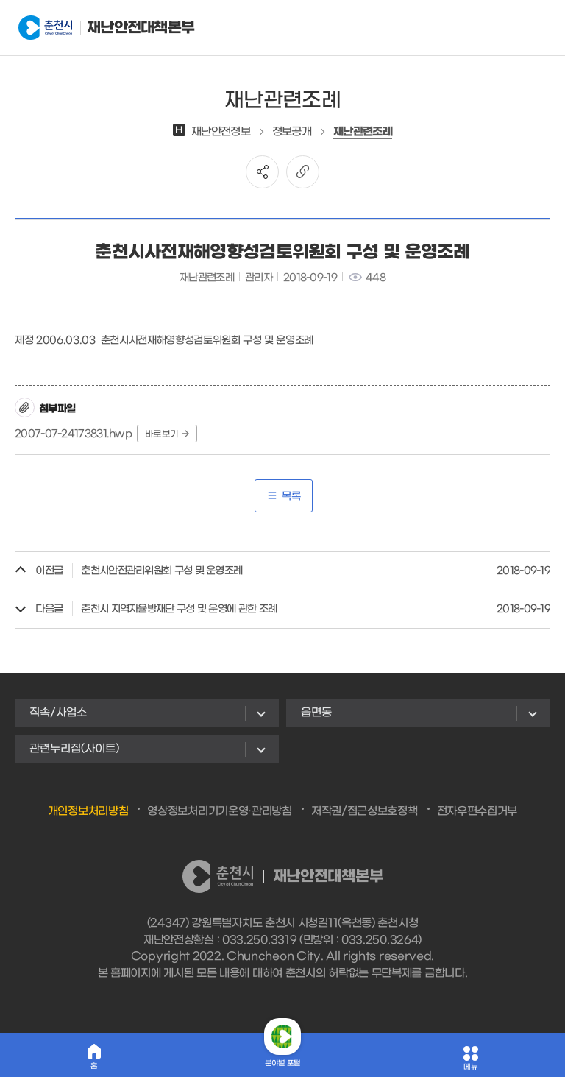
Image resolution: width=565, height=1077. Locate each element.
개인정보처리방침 (88, 811)
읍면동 (316, 712)
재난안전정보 (211, 131)
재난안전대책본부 (90, 27)
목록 (283, 497)
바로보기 (167, 434)
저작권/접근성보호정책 (364, 811)
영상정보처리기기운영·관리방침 (219, 811)
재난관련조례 (362, 131)
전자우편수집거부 (477, 811)
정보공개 (291, 131)
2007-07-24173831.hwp (73, 434)
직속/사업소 (58, 712)
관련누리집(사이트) (74, 748)
